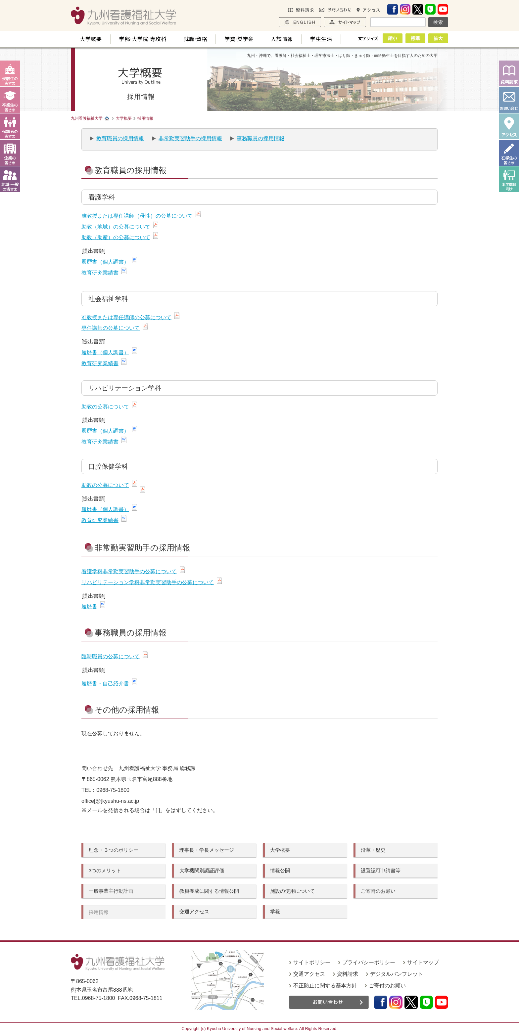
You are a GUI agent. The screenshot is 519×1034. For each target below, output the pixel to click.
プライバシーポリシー (368, 962)
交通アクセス (194, 911)
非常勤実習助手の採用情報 (190, 138)
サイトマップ (423, 962)
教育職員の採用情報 (120, 138)
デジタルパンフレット (396, 974)
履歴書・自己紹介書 (105, 683)
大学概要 (280, 850)
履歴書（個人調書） (105, 262)
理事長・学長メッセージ (206, 850)
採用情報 (99, 912)
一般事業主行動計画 (111, 891)
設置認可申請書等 (381, 870)
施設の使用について (292, 891)
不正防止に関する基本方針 (325, 985)
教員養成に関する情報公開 (209, 891)
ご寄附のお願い (378, 891)
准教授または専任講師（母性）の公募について (137, 216)
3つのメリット (105, 870)
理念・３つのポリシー (113, 850)
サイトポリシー (311, 962)
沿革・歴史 (373, 850)
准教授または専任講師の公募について (126, 317)
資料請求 (347, 974)
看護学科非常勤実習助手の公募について (129, 571)
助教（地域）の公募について (115, 227)
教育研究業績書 (99, 273)
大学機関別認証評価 (201, 870)
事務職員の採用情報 (260, 138)
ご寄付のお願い (387, 985)
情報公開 (280, 870)
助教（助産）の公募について (115, 237)
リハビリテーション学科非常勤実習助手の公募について (147, 582)
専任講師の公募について (110, 328)
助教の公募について (105, 406)
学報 (275, 911)
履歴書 (89, 606)
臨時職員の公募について (110, 656)
